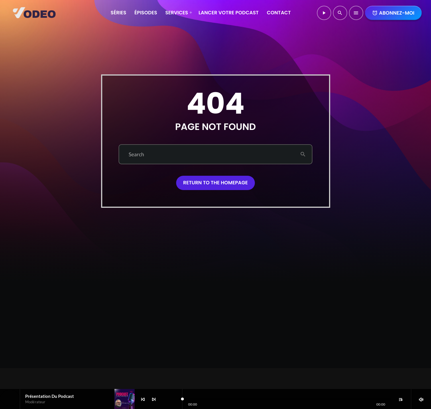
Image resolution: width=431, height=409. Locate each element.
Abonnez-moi (393, 12)
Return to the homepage (215, 182)
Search (136, 154)
